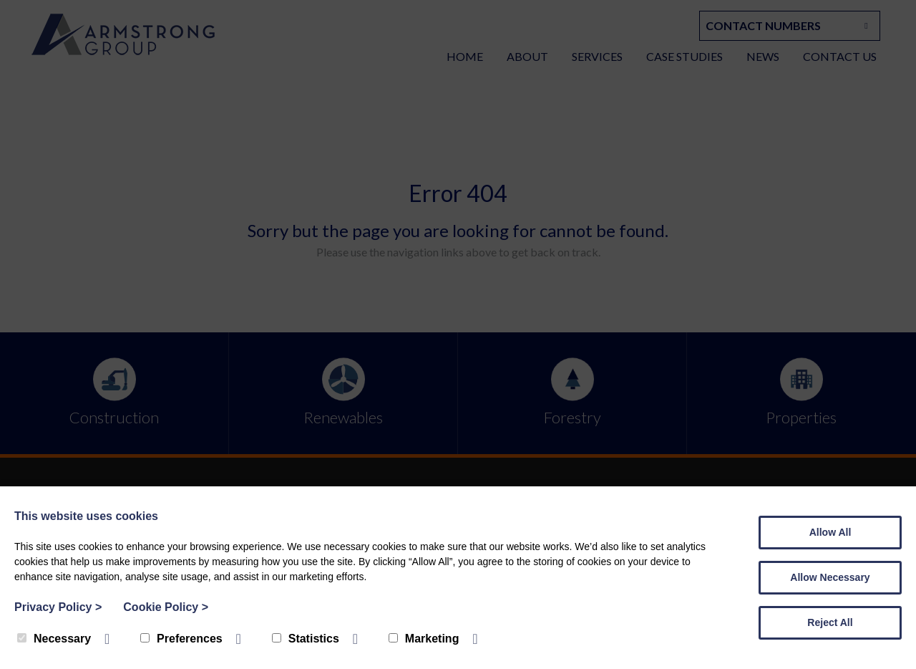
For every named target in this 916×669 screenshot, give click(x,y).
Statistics (305, 638)
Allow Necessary (829, 577)
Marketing (424, 638)
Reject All (829, 622)
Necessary (54, 638)
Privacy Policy (58, 607)
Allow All (830, 532)
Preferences (181, 638)
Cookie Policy (165, 607)
